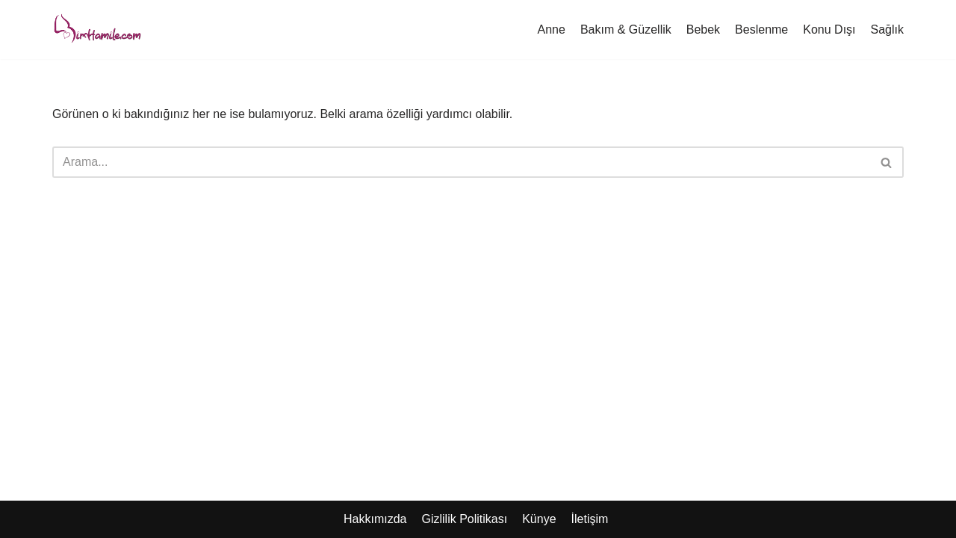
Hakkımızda (375, 519)
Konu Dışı (829, 29)
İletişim (590, 519)
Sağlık (887, 29)
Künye (539, 519)
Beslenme (761, 29)
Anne (551, 29)
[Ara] (461, 162)
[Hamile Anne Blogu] (97, 29)
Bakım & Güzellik (625, 29)
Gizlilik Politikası (464, 519)
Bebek (703, 29)
